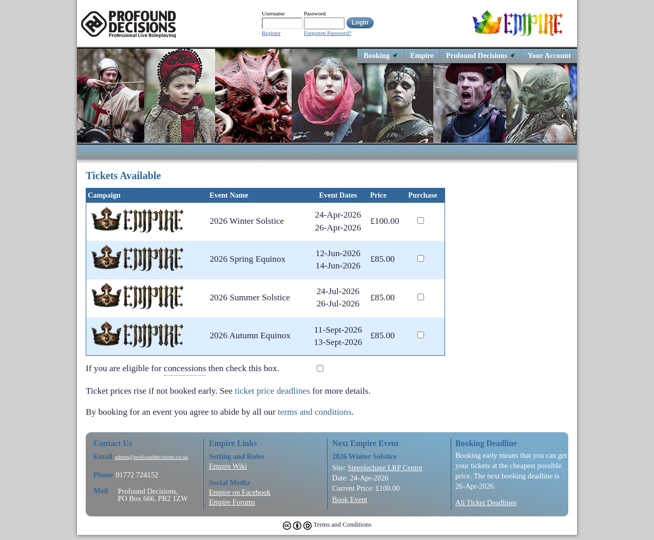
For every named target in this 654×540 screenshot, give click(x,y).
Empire (422, 55)
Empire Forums (232, 502)
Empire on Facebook (240, 492)
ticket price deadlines (272, 391)
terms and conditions (315, 412)
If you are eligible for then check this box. (190, 368)
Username (273, 13)
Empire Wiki (228, 466)
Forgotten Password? (327, 33)
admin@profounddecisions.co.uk (151, 457)
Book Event (349, 499)
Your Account (549, 55)
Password (314, 13)
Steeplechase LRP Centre (385, 468)
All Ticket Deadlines (485, 502)
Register (271, 33)
